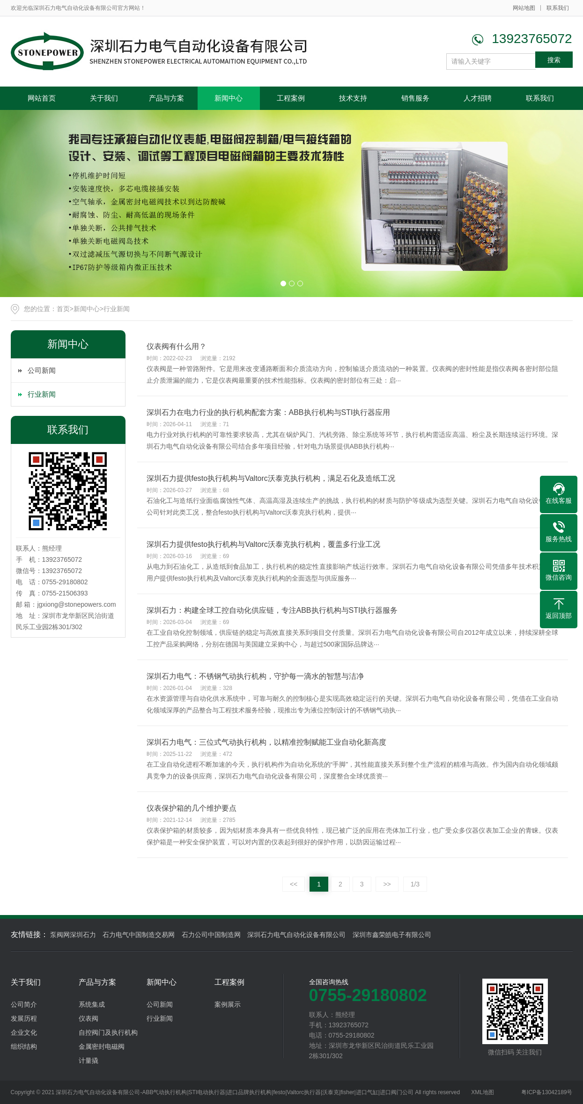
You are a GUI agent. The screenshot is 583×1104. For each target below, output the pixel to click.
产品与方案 (166, 98)
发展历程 (24, 1018)
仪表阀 (88, 1018)
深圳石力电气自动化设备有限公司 (296, 934)
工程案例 (291, 98)
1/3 (415, 884)
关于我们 (104, 98)
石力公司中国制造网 (211, 934)
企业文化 (24, 1032)
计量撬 (88, 1060)
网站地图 (524, 8)
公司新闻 (42, 370)
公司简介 (24, 1004)
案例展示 (227, 1004)
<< (293, 884)
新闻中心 (228, 98)
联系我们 (557, 8)
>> (387, 884)
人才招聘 (478, 98)
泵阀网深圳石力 (73, 934)
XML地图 (482, 1092)
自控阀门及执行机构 (108, 1032)
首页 (63, 308)
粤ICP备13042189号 (546, 1092)
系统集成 (92, 1004)
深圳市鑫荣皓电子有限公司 (392, 934)
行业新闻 (116, 308)
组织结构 (24, 1046)
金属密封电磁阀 (102, 1046)
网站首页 (42, 98)
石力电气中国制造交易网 (139, 934)
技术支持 (353, 98)
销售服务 (415, 98)
